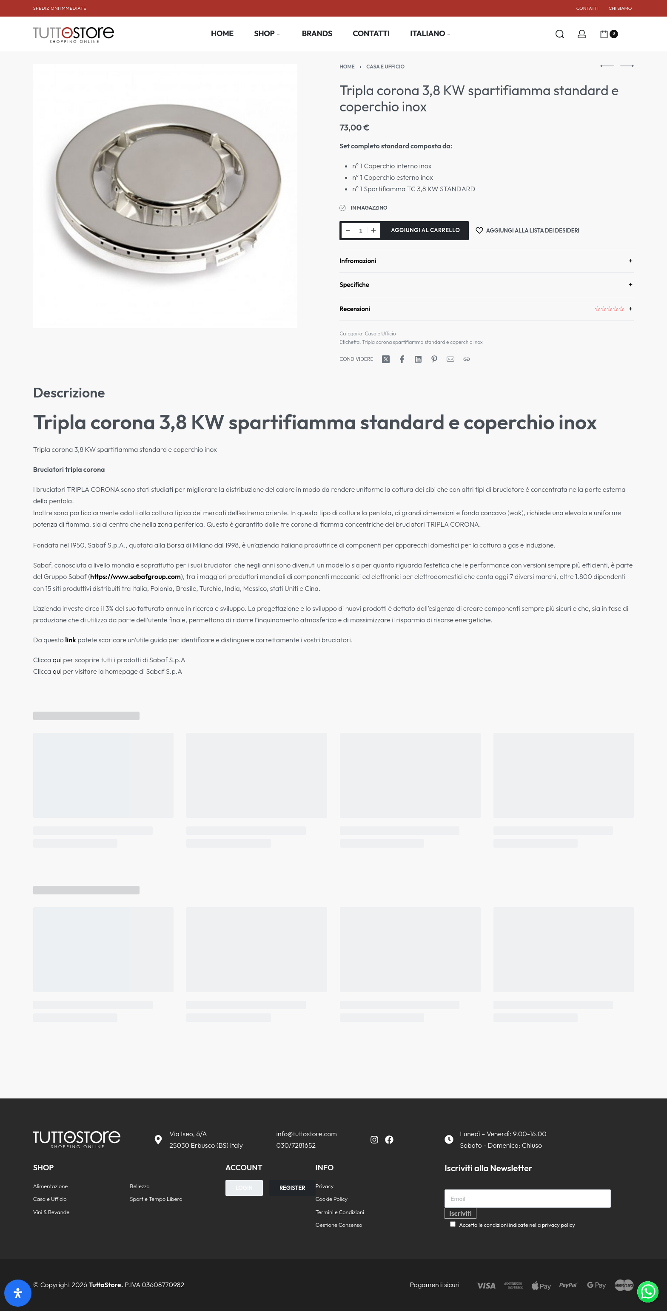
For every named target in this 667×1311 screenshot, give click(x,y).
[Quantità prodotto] (360, 230)
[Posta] (450, 359)
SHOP (43, 1167)
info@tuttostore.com (306, 1133)
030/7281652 (296, 1145)
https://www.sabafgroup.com (135, 576)
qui (57, 660)
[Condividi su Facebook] (402, 359)
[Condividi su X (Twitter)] (386, 359)
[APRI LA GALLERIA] (165, 196)
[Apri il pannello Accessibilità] (17, 1293)
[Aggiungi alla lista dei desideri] (527, 230)
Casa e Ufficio (385, 66)
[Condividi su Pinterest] (434, 359)
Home (347, 66)
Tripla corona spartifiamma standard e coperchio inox (422, 342)
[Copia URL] (466, 359)
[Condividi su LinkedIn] (418, 359)
